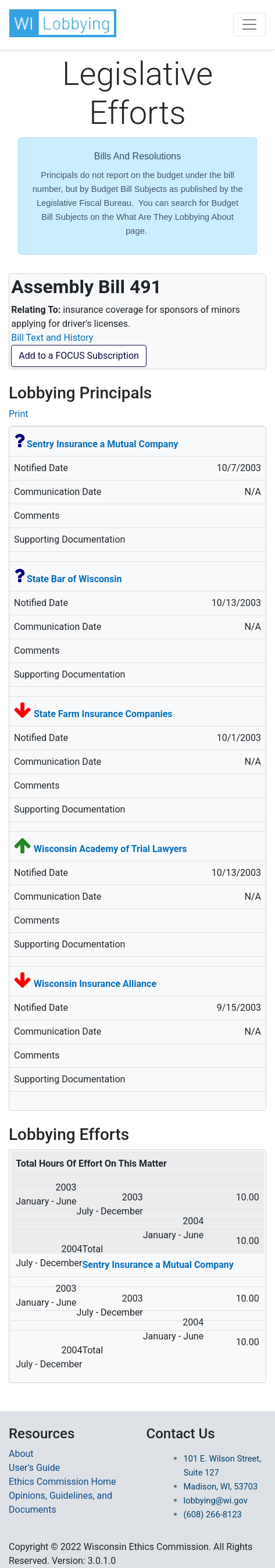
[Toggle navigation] (249, 24)
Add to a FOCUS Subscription (79, 355)
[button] (62, 23)
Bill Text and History (52, 337)
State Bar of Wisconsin (74, 579)
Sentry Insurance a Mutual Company (102, 444)
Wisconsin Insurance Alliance (95, 983)
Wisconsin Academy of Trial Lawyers (110, 848)
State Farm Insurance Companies (103, 713)
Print (18, 413)
